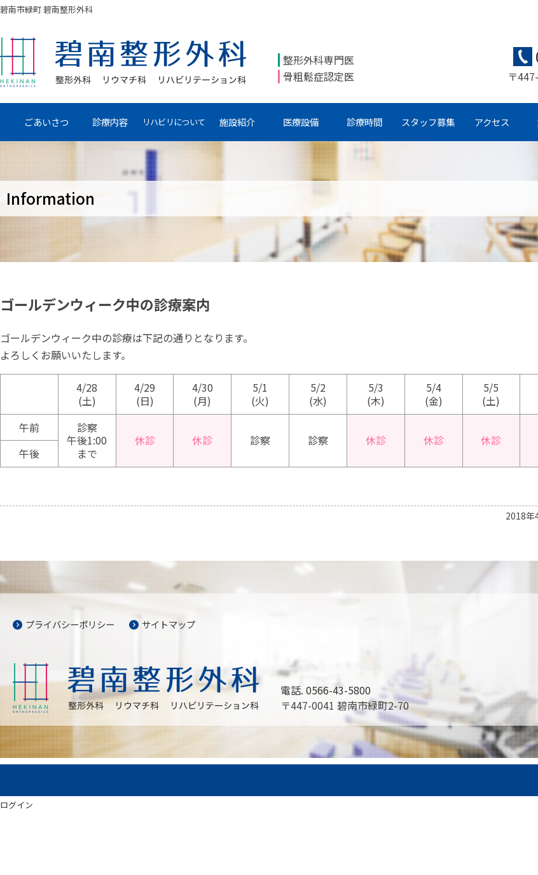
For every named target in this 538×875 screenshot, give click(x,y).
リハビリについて (173, 122)
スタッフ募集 (428, 121)
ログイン (16, 805)
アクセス (491, 121)
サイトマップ (168, 624)
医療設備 (301, 121)
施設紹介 (237, 121)
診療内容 (110, 121)
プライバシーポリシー (69, 624)
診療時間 (364, 121)
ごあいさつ (46, 121)
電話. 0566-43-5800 (325, 690)
